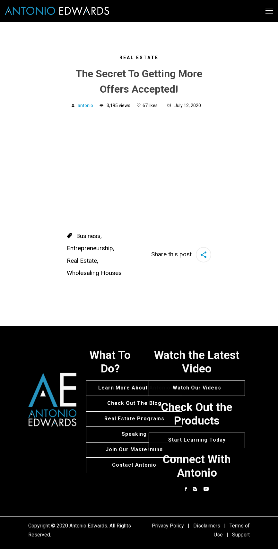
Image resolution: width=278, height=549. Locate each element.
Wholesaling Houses (94, 273)
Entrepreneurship (90, 248)
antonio (85, 105)
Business (88, 236)
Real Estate (139, 57)
